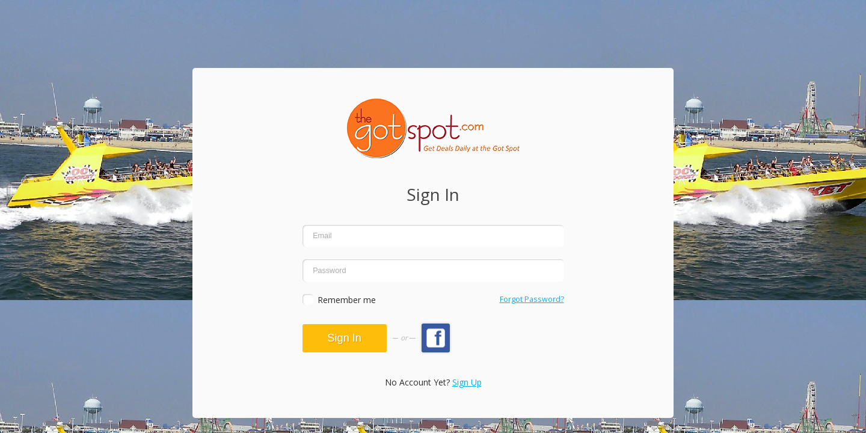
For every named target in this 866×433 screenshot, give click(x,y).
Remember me (347, 300)
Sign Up (467, 382)
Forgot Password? (532, 299)
